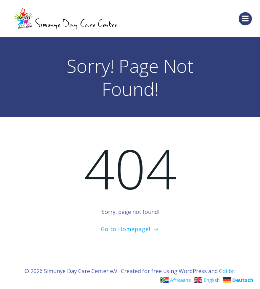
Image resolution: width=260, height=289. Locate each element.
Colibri (227, 271)
